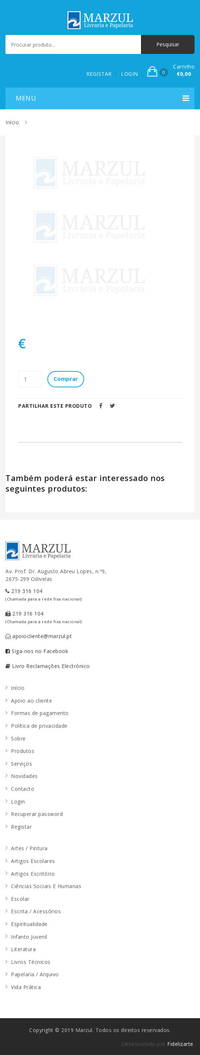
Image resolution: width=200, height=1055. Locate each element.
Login (18, 801)
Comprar (66, 378)
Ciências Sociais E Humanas (46, 886)
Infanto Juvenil (29, 936)
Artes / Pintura (29, 848)
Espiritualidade (29, 924)
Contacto (22, 788)
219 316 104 (43, 594)
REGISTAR (99, 74)
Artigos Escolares (33, 860)
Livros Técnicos (31, 961)
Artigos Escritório (33, 873)
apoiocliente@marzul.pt (38, 636)
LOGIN (129, 74)
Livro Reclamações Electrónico (47, 666)
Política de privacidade (39, 725)
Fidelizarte (180, 1043)
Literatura (23, 949)
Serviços (21, 763)
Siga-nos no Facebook (36, 651)
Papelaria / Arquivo (35, 974)
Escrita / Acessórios (36, 911)
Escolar (20, 898)
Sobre (18, 738)
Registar (21, 826)
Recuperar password (37, 813)
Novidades (24, 776)
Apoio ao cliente (31, 700)
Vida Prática (26, 987)
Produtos (22, 750)
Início (12, 122)
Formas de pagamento (40, 713)
